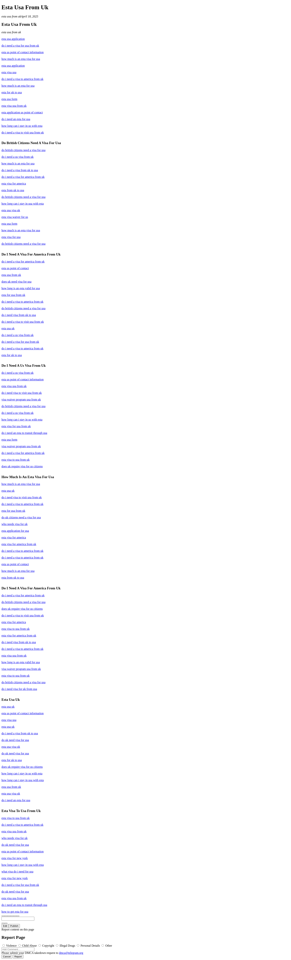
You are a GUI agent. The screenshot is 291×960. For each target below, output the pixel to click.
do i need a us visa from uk (17, 156)
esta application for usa (15, 530)
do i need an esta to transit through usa (24, 433)
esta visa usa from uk (14, 105)
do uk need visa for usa (15, 740)
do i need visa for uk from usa (19, 689)
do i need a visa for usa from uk (20, 45)
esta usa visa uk (10, 210)
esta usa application (13, 38)
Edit (5, 926)
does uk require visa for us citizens (22, 466)
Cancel (7, 956)
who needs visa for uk (14, 524)
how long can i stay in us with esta (21, 125)
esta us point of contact (15, 268)
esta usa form (9, 99)
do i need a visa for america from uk (23, 176)
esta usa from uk (11, 16)
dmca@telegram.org (71, 952)
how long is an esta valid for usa (20, 288)
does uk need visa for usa (16, 281)
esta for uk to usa (11, 92)
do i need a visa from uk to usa (19, 170)
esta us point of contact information (22, 52)
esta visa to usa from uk (15, 459)
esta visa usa (8, 72)
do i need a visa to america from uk (22, 79)
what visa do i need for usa (17, 871)
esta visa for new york (14, 858)
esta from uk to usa (12, 190)
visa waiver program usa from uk (21, 399)
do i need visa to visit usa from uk (21, 392)
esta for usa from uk (13, 295)
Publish (14, 926)
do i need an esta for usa (15, 119)
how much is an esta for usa (18, 85)
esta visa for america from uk (18, 544)
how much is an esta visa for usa (20, 59)
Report (18, 956)
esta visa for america (13, 183)
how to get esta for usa (14, 911)
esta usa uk (7, 328)
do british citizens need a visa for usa (23, 150)
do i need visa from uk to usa (18, 315)
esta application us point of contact (22, 112)
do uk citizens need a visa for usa (21, 517)
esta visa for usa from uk (16, 426)
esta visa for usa (11, 237)
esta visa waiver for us (14, 217)
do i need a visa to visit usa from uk (22, 132)
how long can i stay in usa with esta (22, 203)
